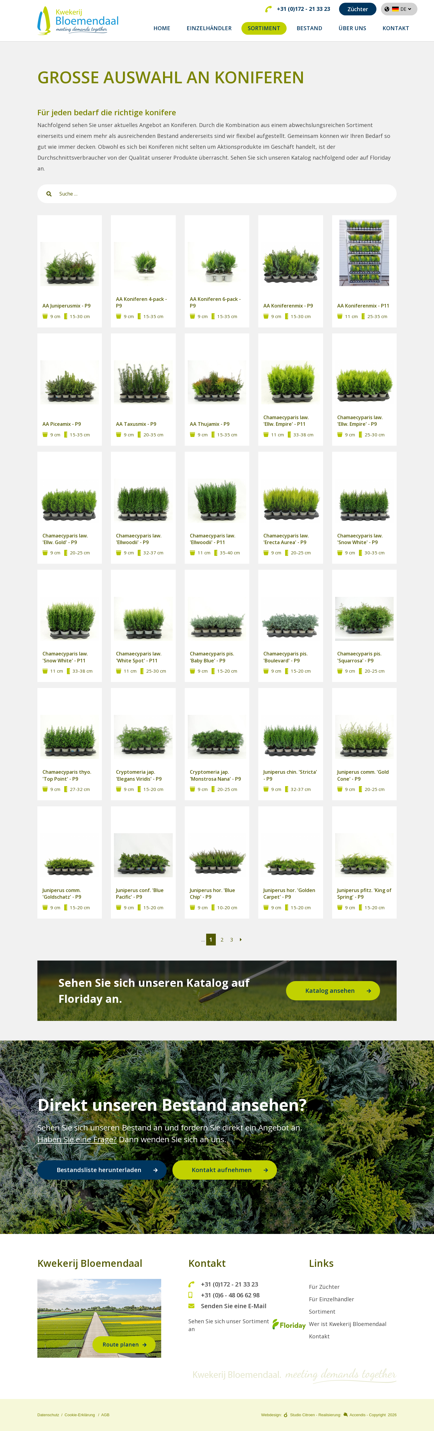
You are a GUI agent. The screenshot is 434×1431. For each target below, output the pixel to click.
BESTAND (309, 28)
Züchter (358, 9)
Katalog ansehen (330, 990)
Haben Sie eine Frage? (77, 1139)
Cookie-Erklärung (79, 1415)
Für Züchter (324, 1286)
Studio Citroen (302, 1415)
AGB (105, 1415)
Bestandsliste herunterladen (99, 1170)
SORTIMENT (264, 28)
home (161, 28)
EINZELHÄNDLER (209, 28)
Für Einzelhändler (331, 1299)
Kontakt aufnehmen (222, 1170)
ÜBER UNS (352, 28)
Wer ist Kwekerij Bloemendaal (347, 1323)
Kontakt (395, 28)
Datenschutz (48, 1415)
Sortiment (322, 1311)
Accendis (358, 1415)
